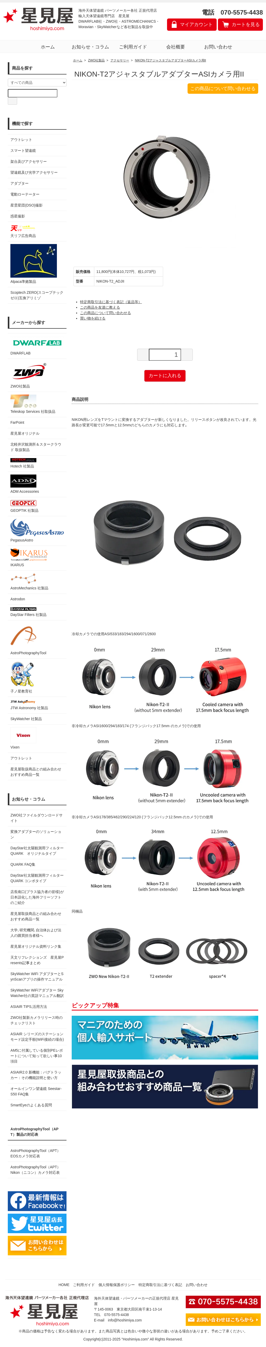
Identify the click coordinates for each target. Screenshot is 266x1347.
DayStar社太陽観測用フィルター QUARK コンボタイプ (37, 878)
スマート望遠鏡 (23, 150)
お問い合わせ (218, 46)
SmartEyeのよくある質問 (31, 1105)
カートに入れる (165, 375)
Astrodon (17, 599)
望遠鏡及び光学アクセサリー (34, 172)
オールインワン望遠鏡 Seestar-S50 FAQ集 (36, 1091)
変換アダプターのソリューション (35, 834)
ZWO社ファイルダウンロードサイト (36, 818)
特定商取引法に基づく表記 (160, 1285)
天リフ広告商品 (23, 231)
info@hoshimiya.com (125, 1320)
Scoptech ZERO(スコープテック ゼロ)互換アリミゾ (36, 295)
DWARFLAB (37, 346)
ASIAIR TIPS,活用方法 (28, 1007)
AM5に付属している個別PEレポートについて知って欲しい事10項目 (36, 1055)
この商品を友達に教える (100, 307)
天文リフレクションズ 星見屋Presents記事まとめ (37, 960)
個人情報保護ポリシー (116, 1285)
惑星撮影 (17, 216)
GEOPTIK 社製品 (24, 506)
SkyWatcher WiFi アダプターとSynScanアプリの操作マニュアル (36, 976)
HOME (63, 1285)
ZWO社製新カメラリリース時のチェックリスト (36, 1020)
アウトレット (21, 140)
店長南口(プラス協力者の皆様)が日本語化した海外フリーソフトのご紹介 (37, 897)
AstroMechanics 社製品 (29, 581)
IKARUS (28, 557)
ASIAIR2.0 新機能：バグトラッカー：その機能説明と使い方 (35, 1075)
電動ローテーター (24, 194)
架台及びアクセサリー (28, 161)
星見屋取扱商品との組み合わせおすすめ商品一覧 (35, 916)
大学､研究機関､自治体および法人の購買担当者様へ (35, 933)
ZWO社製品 (29, 374)
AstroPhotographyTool (28, 639)
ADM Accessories (24, 484)
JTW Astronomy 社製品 (29, 705)
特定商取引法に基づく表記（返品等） (111, 302)
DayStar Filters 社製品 (28, 612)
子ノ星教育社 (22, 677)
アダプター (19, 183)
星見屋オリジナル (24, 433)
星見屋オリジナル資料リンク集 (35, 946)
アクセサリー (119, 60)
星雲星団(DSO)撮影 (26, 205)
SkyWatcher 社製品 (26, 719)
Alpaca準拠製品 (33, 264)
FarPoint (17, 422)
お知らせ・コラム (90, 46)
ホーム (48, 46)
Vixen (23, 738)
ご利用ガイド (133, 46)
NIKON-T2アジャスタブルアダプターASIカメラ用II (170, 60)
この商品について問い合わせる (223, 88)
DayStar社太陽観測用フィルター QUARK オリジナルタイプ (37, 851)
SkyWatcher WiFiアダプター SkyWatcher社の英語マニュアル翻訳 (37, 993)
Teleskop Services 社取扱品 (32, 404)
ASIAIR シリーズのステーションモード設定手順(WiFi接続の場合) (37, 1037)
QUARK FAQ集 (22, 864)
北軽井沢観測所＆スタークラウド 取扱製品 (35, 447)
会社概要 (175, 46)
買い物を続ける (92, 318)
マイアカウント (196, 24)
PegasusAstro (37, 530)
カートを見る (246, 24)
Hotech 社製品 (23, 463)
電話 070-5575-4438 (232, 12)
